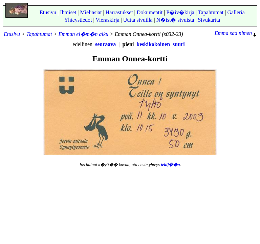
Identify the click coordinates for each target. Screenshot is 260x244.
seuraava (105, 44)
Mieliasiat (91, 12)
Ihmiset (68, 12)
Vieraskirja (107, 20)
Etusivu (48, 12)
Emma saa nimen (235, 33)
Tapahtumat (210, 12)
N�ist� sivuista (175, 20)
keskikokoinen (153, 44)
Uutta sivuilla (138, 20)
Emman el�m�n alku (83, 34)
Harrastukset (119, 12)
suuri (179, 44)
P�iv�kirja (180, 12)
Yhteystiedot (78, 20)
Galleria (236, 12)
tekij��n (170, 164)
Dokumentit (149, 12)
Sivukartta (209, 20)
